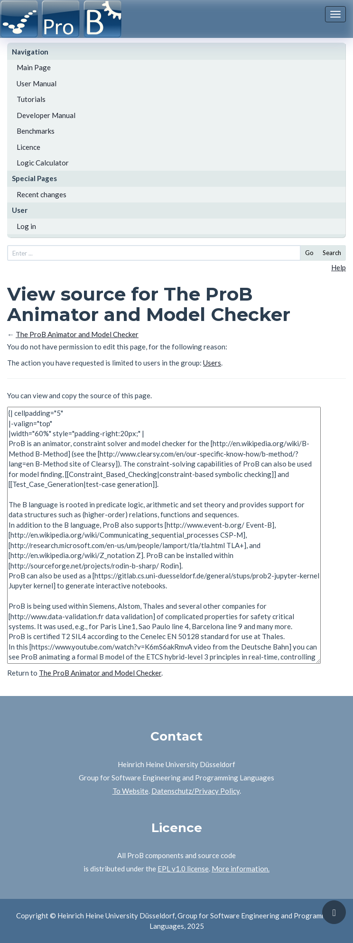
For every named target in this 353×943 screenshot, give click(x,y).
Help (338, 267)
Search (332, 252)
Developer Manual (46, 115)
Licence (28, 147)
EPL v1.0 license (183, 868)
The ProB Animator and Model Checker (77, 334)
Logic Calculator (43, 162)
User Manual (36, 83)
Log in (26, 226)
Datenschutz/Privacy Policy (195, 791)
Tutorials (31, 99)
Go (309, 252)
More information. (240, 868)
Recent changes (41, 194)
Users (212, 362)
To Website (130, 791)
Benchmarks (36, 131)
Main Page (34, 67)
